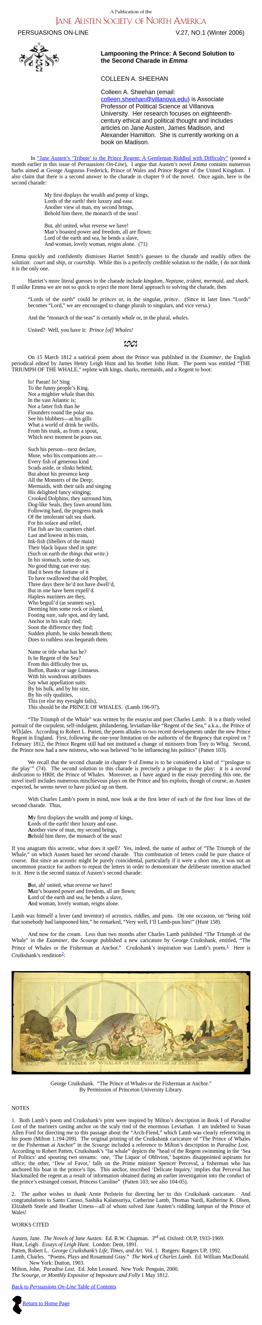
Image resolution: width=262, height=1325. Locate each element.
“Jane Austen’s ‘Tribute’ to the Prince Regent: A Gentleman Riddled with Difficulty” (132, 158)
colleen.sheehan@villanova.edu (144, 99)
